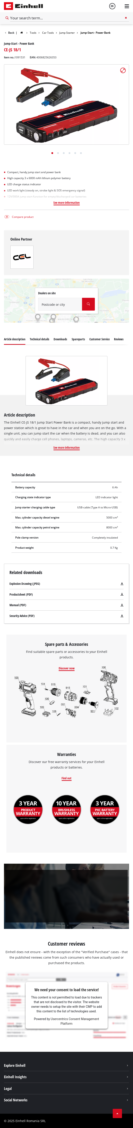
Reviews (119, 339)
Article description (14, 339)
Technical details (39, 339)
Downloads (60, 339)
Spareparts (78, 339)
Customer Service (99, 339)
